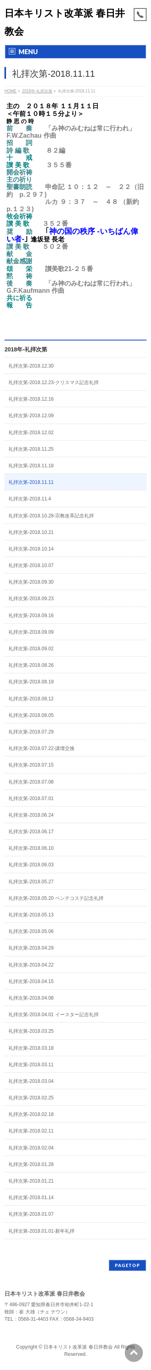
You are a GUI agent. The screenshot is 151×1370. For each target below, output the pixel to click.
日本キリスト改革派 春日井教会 (77, 1347)
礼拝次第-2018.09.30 (31, 582)
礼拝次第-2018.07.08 (31, 782)
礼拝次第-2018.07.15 (31, 765)
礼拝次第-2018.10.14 (31, 549)
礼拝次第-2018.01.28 (31, 1164)
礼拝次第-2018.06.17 (31, 831)
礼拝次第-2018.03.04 (31, 1081)
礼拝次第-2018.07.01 (31, 798)
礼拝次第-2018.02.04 (31, 1148)
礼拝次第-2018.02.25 (31, 1098)
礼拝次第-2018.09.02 (31, 648)
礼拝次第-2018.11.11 (31, 482)
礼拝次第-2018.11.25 (31, 449)
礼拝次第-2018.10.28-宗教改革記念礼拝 (51, 516)
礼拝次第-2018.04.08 (31, 998)
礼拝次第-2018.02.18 (31, 1114)
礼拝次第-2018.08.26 (31, 665)
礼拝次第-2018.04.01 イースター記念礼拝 (53, 1014)
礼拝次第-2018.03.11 (31, 1064)
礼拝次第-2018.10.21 (31, 532)
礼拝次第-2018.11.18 (31, 466)
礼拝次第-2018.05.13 (31, 915)
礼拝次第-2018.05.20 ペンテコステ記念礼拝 (55, 898)
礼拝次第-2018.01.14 (31, 1197)
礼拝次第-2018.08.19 (31, 682)
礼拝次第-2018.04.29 (31, 948)
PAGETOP (127, 1265)
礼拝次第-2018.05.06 (31, 931)
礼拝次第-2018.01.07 (31, 1214)
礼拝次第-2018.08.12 (31, 699)
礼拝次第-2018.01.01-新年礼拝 (41, 1231)
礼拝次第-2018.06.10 (31, 848)
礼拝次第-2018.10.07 (31, 565)
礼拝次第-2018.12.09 (31, 415)
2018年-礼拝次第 (25, 349)
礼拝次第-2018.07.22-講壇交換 (41, 748)
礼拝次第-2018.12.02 (31, 432)
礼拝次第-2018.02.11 (31, 1131)
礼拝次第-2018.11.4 (29, 499)
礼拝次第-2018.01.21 (31, 1181)
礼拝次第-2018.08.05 (31, 715)
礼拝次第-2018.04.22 (31, 965)
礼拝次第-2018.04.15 (31, 981)
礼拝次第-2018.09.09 (31, 632)
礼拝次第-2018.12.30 (31, 366)
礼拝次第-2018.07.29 (31, 732)
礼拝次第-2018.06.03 (31, 865)
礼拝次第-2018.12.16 (31, 399)
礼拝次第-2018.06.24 (31, 815)
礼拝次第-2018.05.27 (31, 882)
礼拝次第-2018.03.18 (31, 1048)
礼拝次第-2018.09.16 (31, 615)
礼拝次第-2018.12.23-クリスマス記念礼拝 (53, 382)
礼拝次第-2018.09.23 (31, 598)
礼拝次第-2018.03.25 (31, 1031)
